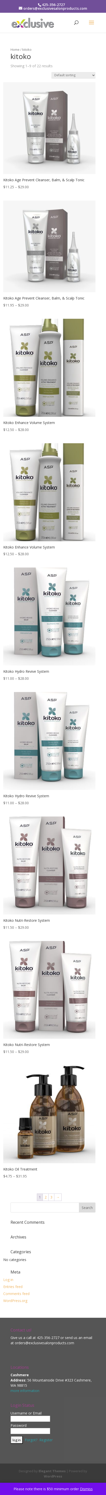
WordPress (53, 1476)
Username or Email (26, 1413)
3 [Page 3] (51, 1197)
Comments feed (16, 1293)
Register (46, 1440)
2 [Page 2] (46, 1197)
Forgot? (31, 1440)
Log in (8, 1279)
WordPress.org (15, 1300)
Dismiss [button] (86, 1488)
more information (25, 1390)
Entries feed (13, 1286)
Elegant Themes (52, 1471)
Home (15, 49)
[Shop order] (73, 75)
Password (19, 1425)
